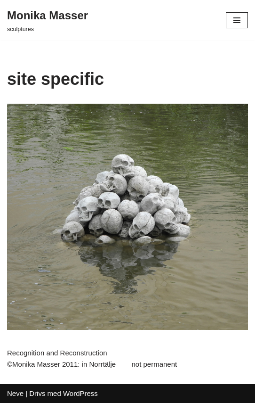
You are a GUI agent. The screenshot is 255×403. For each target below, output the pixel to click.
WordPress (80, 393)
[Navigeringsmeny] (237, 20)
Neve (15, 393)
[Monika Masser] (47, 20)
